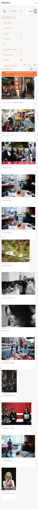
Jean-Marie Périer (8, 17)
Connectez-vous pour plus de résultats (19, 74)
